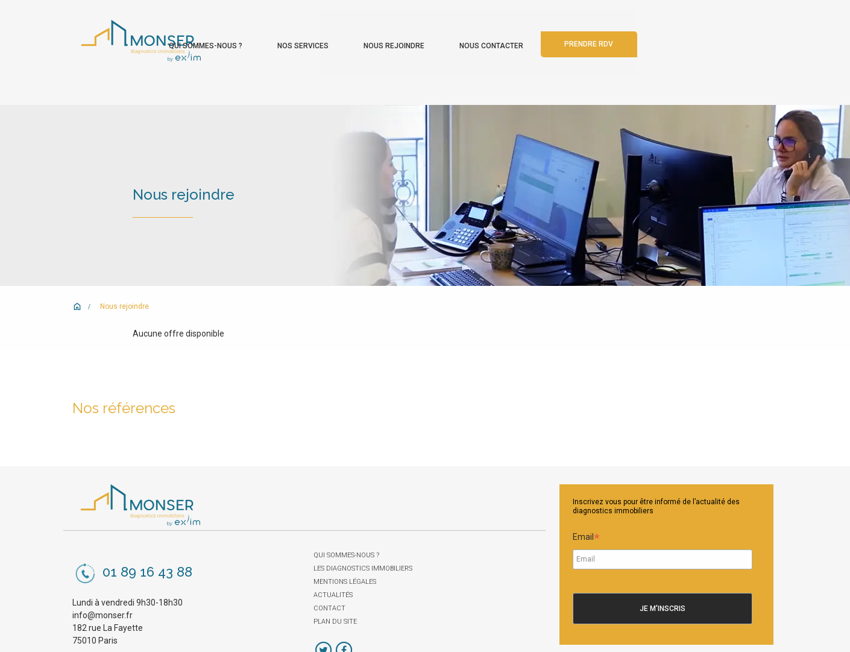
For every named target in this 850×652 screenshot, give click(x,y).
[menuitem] (345, 32)
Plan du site (335, 596)
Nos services (442, 35)
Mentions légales (344, 556)
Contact (329, 582)
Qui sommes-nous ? (345, 35)
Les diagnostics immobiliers (362, 542)
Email (586, 512)
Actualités (333, 569)
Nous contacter (631, 35)
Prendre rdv (728, 34)
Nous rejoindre (533, 35)
